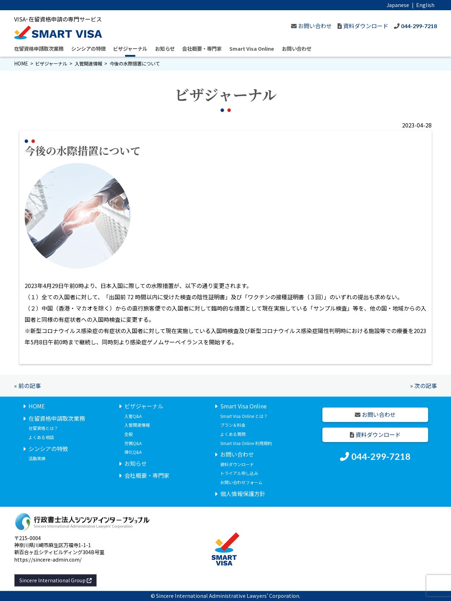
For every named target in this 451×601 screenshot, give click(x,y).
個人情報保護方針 (242, 493)
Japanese (398, 4)
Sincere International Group (55, 580)
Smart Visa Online (251, 48)
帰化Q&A (133, 452)
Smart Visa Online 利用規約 (246, 443)
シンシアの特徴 (88, 48)
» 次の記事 (423, 385)
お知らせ (165, 48)
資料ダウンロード (237, 464)
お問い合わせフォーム (241, 482)
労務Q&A (133, 443)
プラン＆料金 (233, 425)
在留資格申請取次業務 (38, 48)
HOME (21, 63)
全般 (128, 434)
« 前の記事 (27, 385)
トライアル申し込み (239, 473)
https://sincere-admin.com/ (48, 559)
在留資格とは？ (43, 428)
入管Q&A (133, 416)
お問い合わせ (296, 48)
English (425, 4)
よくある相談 (41, 437)
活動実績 (37, 459)
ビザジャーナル (130, 48)
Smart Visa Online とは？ (244, 416)
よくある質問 (233, 434)
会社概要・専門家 (202, 48)
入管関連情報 (88, 63)
